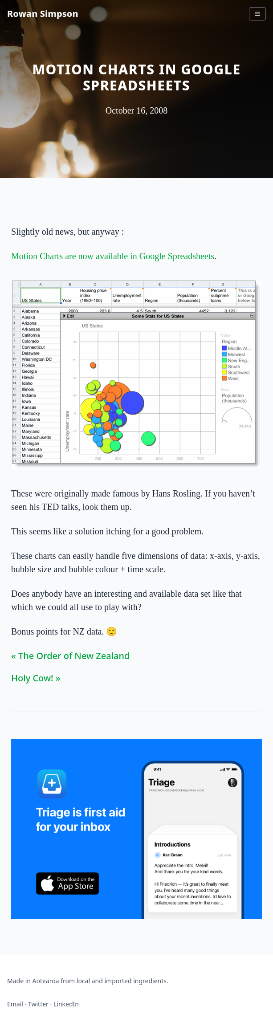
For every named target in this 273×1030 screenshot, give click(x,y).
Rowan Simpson (42, 14)
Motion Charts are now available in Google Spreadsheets (112, 256)
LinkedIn (66, 1004)
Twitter (38, 1004)
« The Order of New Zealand (70, 656)
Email (15, 1004)
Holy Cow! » (35, 678)
